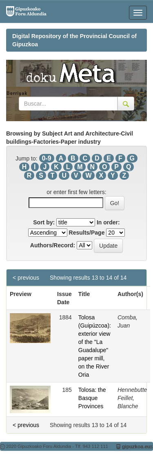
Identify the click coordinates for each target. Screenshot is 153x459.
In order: (108, 222)
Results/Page (87, 232)
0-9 (46, 158)
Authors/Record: (52, 245)
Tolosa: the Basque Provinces (92, 398)
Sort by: (44, 222)
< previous (26, 277)
